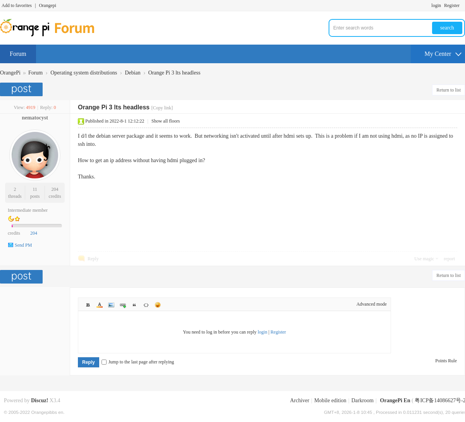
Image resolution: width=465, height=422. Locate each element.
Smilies (158, 305)
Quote (134, 305)
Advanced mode (371, 304)
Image (111, 305)
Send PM (23, 245)
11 (35, 189)
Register (452, 5)
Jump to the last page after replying (138, 362)
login (436, 5)
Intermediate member (28, 210)
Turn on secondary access (463, 5)
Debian (132, 73)
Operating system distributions (83, 73)
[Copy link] (162, 108)
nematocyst (35, 118)
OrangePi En (395, 400)
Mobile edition (330, 400)
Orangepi (47, 5)
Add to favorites (17, 5)
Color (99, 305)
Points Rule (446, 360)
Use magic (424, 258)
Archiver (299, 400)
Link (123, 305)
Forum (18, 53)
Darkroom (362, 400)
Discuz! (39, 400)
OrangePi (10, 73)
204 (55, 189)
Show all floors (166, 121)
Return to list (448, 90)
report (449, 258)
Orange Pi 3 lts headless (174, 73)
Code (146, 305)
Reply (93, 258)
